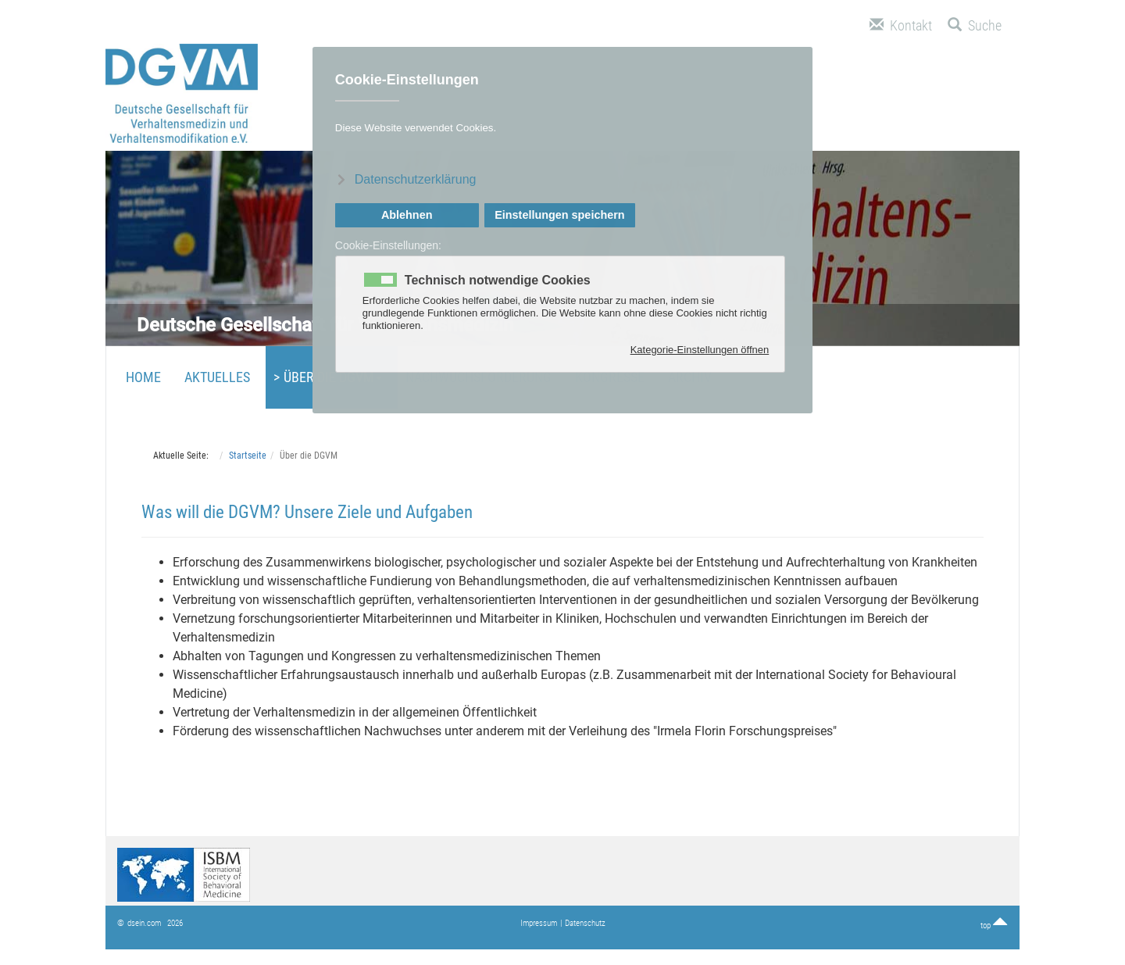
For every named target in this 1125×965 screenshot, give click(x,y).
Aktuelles (217, 377)
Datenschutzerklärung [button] (416, 179)
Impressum (538, 923)
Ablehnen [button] (407, 215)
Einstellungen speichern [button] (559, 215)
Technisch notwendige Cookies (498, 280)
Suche (975, 25)
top (994, 925)
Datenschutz (585, 923)
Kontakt (901, 25)
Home (143, 377)
